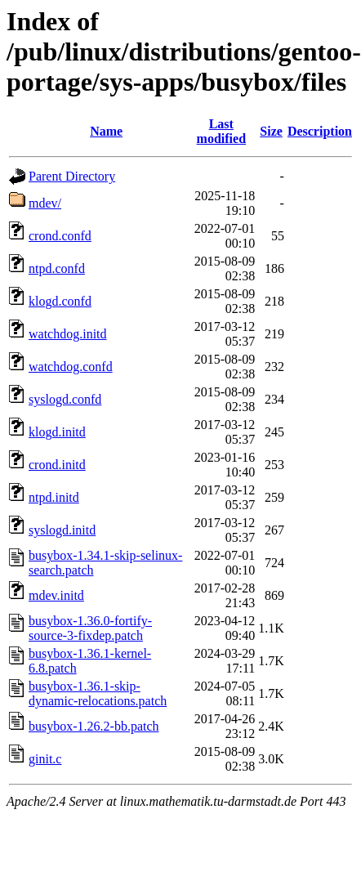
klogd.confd (60, 301)
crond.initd (57, 465)
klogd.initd (57, 432)
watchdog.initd (68, 334)
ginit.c (45, 759)
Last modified (221, 131)
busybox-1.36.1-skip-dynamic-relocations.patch (98, 693)
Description (319, 131)
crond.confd (60, 236)
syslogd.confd (65, 399)
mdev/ (45, 203)
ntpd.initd (54, 497)
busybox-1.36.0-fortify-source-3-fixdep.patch (90, 628)
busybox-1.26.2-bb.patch (94, 726)
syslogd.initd (62, 530)
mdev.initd (56, 595)
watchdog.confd (71, 366)
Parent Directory (72, 176)
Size (271, 131)
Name (106, 131)
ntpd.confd (57, 268)
